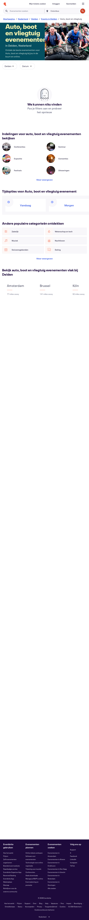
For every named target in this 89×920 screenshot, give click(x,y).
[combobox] (64, 11)
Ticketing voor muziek (33, 869)
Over (34, 903)
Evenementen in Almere (56, 859)
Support (73, 850)
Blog (40, 903)
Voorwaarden (29, 907)
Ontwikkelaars (10, 907)
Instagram (73, 862)
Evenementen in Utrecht (56, 872)
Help (46, 903)
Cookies (63, 907)
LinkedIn (73, 859)
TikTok (72, 866)
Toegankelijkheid (51, 907)
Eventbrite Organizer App (12, 872)
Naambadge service (10, 869)
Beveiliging (78, 903)
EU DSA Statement (74, 907)
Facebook (73, 856)
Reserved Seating (9, 875)
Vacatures (54, 903)
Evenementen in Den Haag (57, 869)
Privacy (39, 907)
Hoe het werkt (8, 853)
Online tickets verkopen (34, 853)
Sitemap (6, 885)
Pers (62, 903)
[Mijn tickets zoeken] (37, 3)
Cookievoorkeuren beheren (44, 910)
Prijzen (5, 856)
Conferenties (30, 872)
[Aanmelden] (71, 3)
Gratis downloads (32, 875)
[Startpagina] (4, 4)
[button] (9, 66)
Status (20, 907)
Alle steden (52, 888)
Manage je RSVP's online (34, 879)
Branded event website (11, 866)
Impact (68, 903)
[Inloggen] (56, 3)
